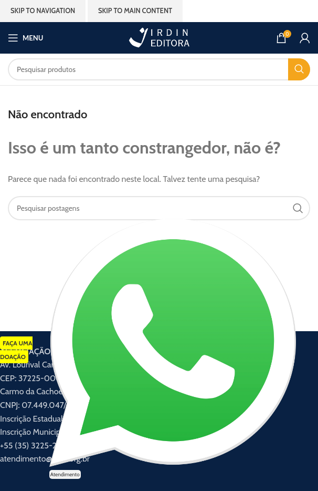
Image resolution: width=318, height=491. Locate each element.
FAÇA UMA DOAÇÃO (16, 350)
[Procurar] (159, 69)
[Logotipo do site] (159, 37)
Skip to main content (135, 10)
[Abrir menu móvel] (25, 37)
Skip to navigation (42, 10)
